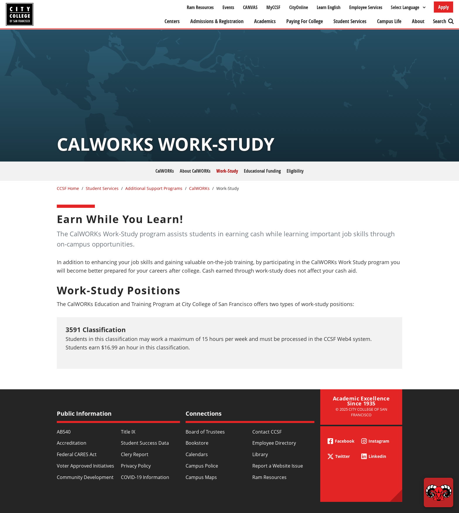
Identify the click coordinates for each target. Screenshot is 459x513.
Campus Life (389, 21)
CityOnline (298, 7)
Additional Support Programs (153, 188)
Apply (443, 7)
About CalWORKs (195, 171)
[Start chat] (438, 492)
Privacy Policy (136, 466)
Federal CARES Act (77, 454)
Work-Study (227, 171)
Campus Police (202, 466)
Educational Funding (262, 171)
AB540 (64, 432)
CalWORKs (164, 171)
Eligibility (295, 171)
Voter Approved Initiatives (85, 466)
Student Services (349, 21)
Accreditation (71, 443)
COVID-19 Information (145, 477)
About (418, 21)
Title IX (128, 432)
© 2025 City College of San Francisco (361, 412)
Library (260, 454)
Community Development (85, 477)
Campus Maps (201, 477)
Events (228, 7)
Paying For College (304, 21)
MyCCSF (273, 7)
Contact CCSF (267, 432)
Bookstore (197, 443)
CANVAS (250, 7)
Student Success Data (145, 443)
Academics (265, 21)
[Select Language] (408, 7)
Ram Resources (200, 7)
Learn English (328, 7)
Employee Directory (274, 443)
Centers (172, 21)
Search (439, 21)
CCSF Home (68, 188)
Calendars (197, 454)
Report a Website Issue (277, 466)
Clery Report (134, 454)
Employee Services (365, 7)
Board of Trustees (205, 432)
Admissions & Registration (217, 21)
